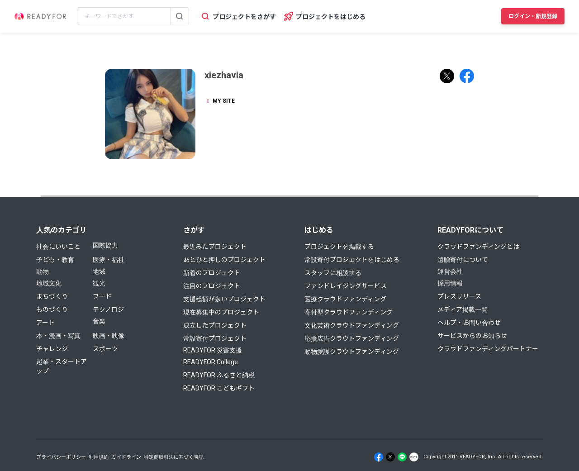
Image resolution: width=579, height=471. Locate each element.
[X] (390, 456)
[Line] (402, 456)
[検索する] (180, 16)
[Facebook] (378, 456)
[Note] (413, 456)
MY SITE (219, 101)
